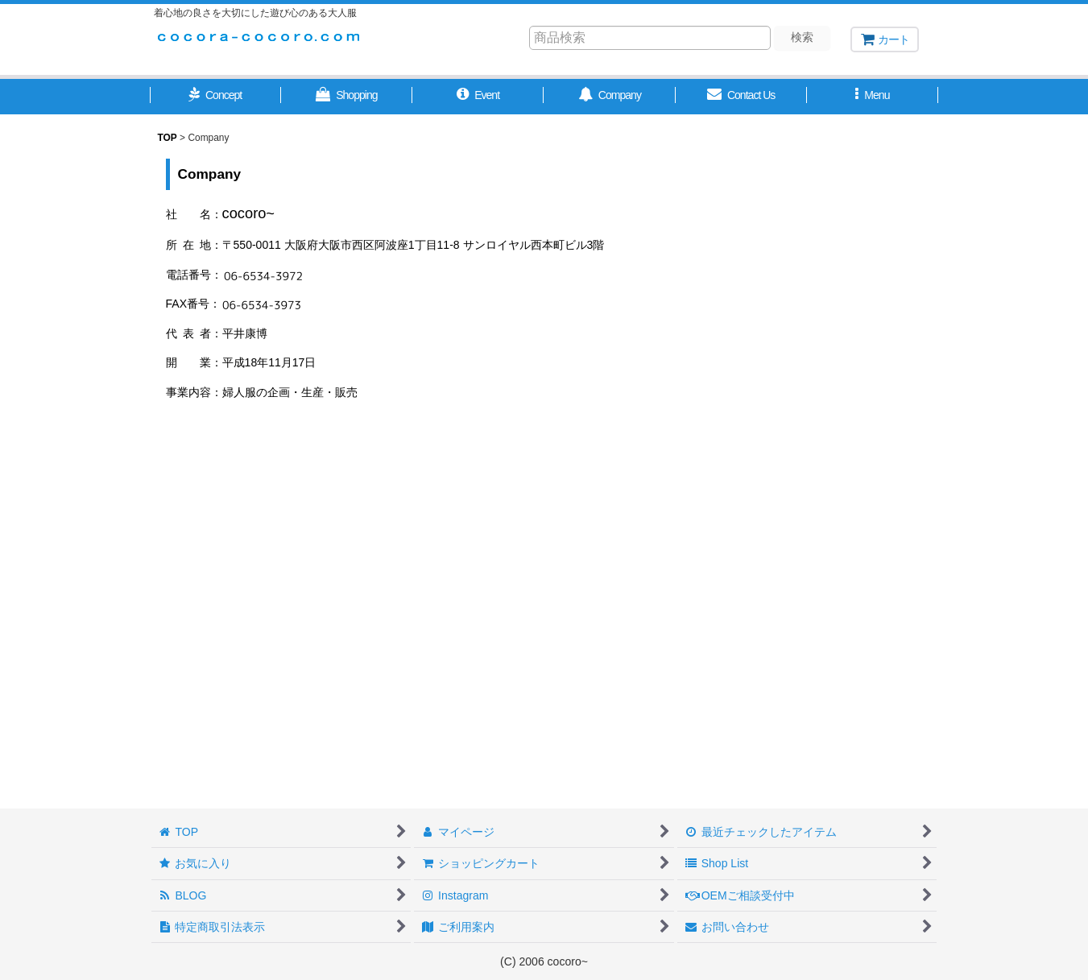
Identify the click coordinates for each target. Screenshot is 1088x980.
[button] (215, 96)
